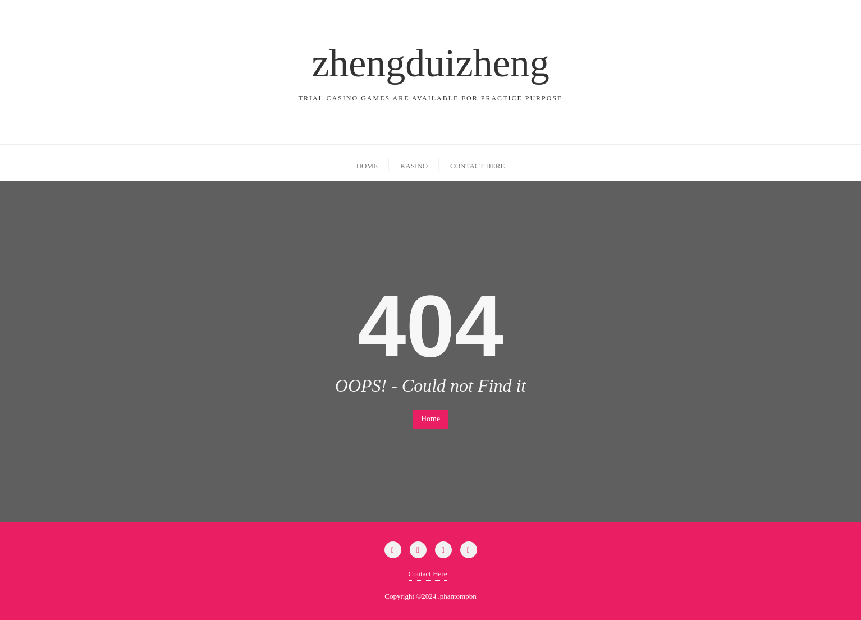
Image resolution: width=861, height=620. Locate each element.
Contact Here (428, 574)
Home (430, 419)
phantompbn (458, 596)
